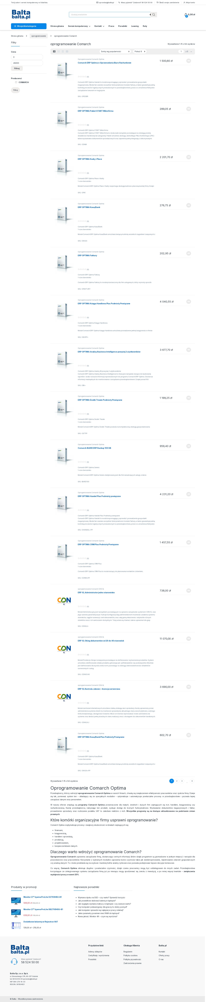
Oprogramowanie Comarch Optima (91, 59)
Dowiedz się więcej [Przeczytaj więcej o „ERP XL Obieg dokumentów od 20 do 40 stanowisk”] (188, 638)
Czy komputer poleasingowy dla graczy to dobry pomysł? (102, 907)
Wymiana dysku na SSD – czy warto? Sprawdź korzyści (101, 897)
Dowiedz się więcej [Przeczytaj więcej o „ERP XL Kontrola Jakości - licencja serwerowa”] (188, 687)
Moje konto (189, 2)
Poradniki (122, 26)
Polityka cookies (130, 955)
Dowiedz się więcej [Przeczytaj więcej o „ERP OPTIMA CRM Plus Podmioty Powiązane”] (188, 542)
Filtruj (17, 68)
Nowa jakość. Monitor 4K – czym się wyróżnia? (97, 916)
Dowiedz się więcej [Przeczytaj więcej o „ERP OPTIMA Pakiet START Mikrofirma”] (188, 109)
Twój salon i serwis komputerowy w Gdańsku (29, 2)
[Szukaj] (153, 14)
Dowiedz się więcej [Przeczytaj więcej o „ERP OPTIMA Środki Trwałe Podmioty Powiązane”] (188, 398)
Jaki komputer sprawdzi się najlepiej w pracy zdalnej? (101, 910)
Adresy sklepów (95, 952)
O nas (161, 959)
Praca (111, 26)
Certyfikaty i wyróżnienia (98, 955)
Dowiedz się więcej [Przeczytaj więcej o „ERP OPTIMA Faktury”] (188, 253)
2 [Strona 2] (176, 781)
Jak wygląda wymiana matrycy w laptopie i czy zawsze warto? (104, 904)
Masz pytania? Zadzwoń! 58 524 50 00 (135, 2)
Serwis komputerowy (78, 26)
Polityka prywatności (132, 959)
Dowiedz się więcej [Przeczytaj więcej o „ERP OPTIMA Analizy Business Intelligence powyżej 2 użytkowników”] (188, 350)
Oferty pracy (164, 955)
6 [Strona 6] (192, 781)
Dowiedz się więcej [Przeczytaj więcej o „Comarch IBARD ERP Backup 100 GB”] (188, 446)
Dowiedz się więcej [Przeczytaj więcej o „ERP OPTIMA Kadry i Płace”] (188, 157)
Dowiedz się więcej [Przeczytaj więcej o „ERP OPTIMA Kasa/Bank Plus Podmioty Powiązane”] (188, 735)
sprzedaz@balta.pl (105, 2)
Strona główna (57, 26)
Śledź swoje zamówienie (167, 2)
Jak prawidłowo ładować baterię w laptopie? (97, 901)
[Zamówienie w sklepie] (115, 51)
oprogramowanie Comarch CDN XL (91, 589)
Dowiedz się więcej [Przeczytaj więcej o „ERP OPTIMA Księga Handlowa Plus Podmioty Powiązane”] (188, 301)
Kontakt (98, 26)
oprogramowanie (38, 36)
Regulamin (127, 952)
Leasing (135, 26)
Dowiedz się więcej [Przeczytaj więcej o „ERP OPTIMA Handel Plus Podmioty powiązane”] (188, 494)
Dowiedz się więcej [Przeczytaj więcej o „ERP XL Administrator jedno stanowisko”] (188, 590)
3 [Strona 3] (181, 781)
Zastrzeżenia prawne (132, 963)
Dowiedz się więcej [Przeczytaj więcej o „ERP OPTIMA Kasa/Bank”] (188, 205)
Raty (145, 26)
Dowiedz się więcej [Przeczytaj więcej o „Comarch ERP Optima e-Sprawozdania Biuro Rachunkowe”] (188, 61)
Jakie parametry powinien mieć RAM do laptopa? (99, 913)
